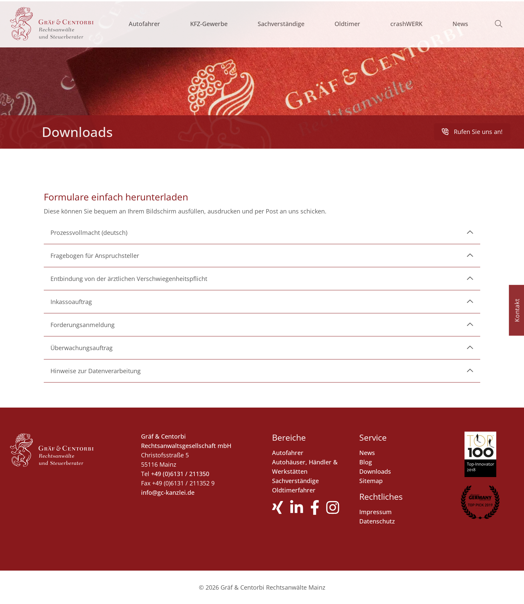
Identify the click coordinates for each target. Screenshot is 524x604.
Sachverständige (281, 24)
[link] (262, 232)
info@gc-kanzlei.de (167, 492)
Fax (145, 483)
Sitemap (371, 481)
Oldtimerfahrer (293, 490)
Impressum (375, 512)
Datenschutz (377, 521)
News (460, 24)
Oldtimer (347, 24)
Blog (365, 462)
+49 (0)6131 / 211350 (180, 474)
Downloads (375, 471)
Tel (145, 474)
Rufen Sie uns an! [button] (472, 131)
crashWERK (406, 24)
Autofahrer (144, 24)
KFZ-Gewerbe (209, 24)
